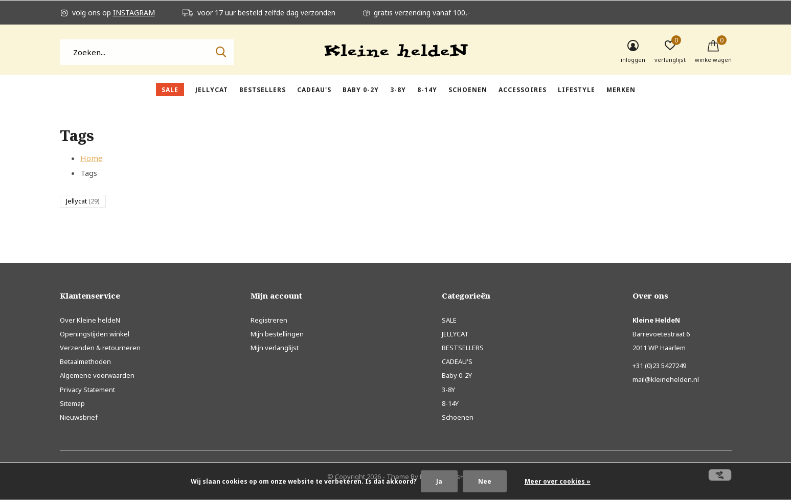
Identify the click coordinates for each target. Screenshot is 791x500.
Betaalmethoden (85, 361)
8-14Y (427, 89)
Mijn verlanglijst (275, 347)
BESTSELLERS (262, 89)
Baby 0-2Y (361, 89)
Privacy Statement (87, 389)
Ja (439, 481)
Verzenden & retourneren (100, 347)
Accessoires (523, 89)
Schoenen (467, 89)
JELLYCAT (211, 89)
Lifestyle (576, 89)
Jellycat (83, 201)
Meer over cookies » (558, 481)
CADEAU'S (314, 89)
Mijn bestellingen (277, 333)
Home (91, 158)
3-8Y (398, 89)
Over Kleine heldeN (90, 320)
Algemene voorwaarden (97, 375)
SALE (170, 89)
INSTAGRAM (134, 12)
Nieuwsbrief (79, 417)
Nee (484, 481)
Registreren (269, 320)
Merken (621, 89)
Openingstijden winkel (94, 333)
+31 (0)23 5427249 (659, 365)
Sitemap (72, 403)
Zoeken (219, 52)
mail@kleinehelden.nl (665, 379)
